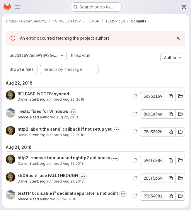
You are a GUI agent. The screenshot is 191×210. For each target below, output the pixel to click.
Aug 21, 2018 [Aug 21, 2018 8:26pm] (73, 181)
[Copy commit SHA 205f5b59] (170, 178)
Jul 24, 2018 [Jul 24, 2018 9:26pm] (66, 199)
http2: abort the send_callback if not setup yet (65, 129)
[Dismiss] (178, 38)
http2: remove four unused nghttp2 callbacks (64, 157)
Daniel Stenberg (31, 99)
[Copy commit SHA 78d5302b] (170, 131)
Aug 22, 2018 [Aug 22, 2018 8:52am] (73, 99)
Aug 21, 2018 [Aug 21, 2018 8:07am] (73, 163)
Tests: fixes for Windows (43, 111)
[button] (135, 96)
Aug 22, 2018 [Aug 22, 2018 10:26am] (67, 117)
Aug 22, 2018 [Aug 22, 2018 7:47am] (73, 135)
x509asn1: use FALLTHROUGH (48, 175)
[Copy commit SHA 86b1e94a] (170, 114)
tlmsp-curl (81, 55)
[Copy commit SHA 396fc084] (170, 160)
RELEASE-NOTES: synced (43, 93)
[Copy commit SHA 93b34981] (170, 196)
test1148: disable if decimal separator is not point (68, 193)
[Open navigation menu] (17, 7)
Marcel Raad (28, 117)
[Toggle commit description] (73, 112)
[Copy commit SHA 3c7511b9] (170, 96)
